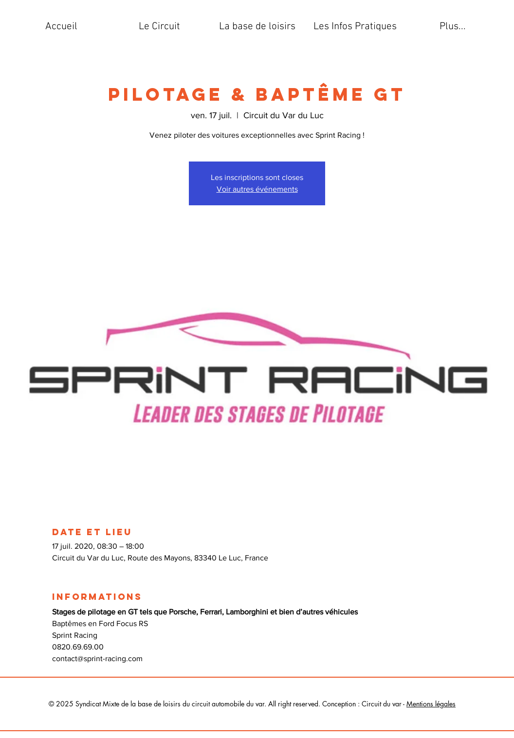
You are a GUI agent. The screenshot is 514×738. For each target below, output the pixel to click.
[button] (159, 26)
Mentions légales (431, 703)
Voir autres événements (257, 189)
